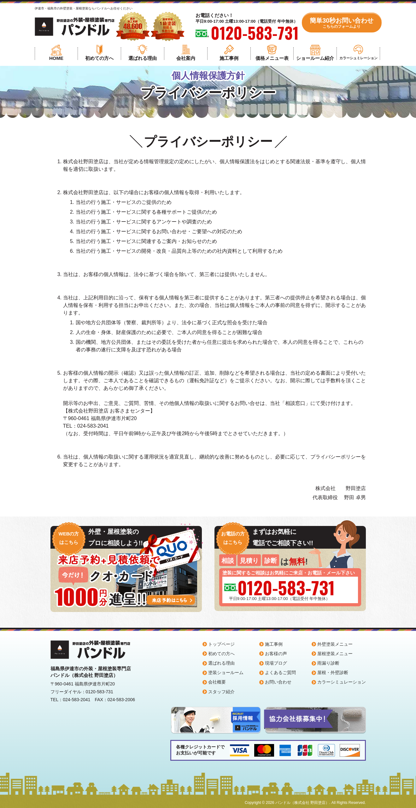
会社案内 (185, 58)
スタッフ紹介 (221, 691)
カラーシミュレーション (341, 681)
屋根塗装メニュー (335, 653)
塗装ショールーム (225, 672)
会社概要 (217, 681)
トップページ (221, 644)
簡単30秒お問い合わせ (341, 23)
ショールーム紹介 (315, 58)
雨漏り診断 (328, 663)
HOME (56, 58)
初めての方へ (99, 58)
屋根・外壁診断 (332, 672)
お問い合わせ (278, 681)
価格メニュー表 (272, 58)
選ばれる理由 (142, 58)
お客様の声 (276, 653)
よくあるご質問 (280, 672)
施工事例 (229, 58)
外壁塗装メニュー (335, 644)
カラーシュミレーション (358, 58)
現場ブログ (276, 663)
